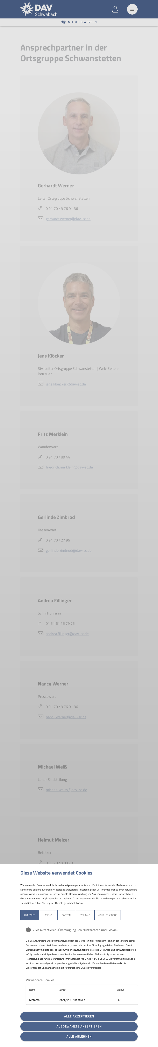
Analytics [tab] (29, 915)
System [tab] (66, 915)
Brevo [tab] (48, 915)
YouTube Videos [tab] (107, 915)
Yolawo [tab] (85, 915)
